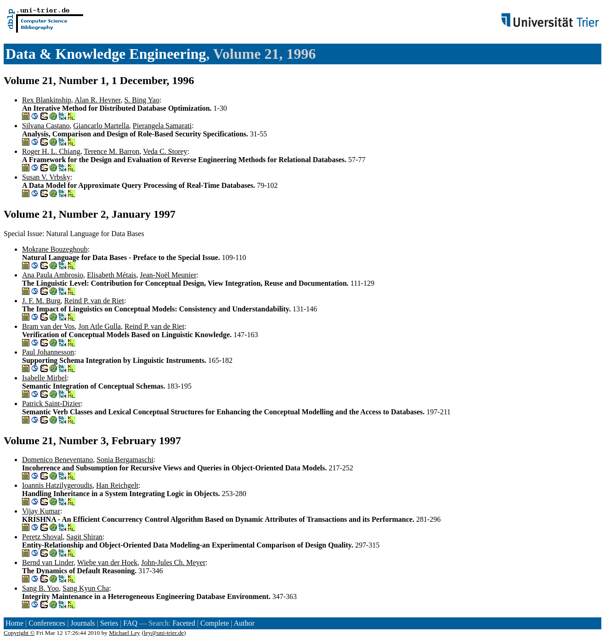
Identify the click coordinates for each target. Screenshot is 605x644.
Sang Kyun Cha (85, 588)
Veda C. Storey (165, 151)
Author (244, 623)
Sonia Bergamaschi (124, 459)
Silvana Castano (46, 126)
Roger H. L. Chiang (51, 151)
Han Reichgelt (117, 485)
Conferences (46, 623)
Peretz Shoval (42, 537)
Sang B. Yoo (40, 588)
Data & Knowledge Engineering (106, 53)
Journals (82, 623)
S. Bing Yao (141, 100)
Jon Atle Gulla (100, 326)
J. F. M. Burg (41, 301)
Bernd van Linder (48, 562)
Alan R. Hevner (97, 100)
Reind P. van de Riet (94, 301)
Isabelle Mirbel (44, 378)
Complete (214, 623)
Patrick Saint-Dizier (51, 403)
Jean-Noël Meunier (168, 275)
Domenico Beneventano (57, 459)
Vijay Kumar (41, 511)
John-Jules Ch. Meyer (173, 562)
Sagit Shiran (84, 537)
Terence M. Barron (111, 151)
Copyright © (19, 632)
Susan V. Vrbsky (46, 177)
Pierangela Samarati (162, 126)
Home (14, 623)
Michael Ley (124, 632)
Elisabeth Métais (111, 275)
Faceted (183, 623)
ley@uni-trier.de (164, 632)
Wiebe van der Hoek (107, 562)
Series (109, 623)
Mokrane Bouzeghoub (55, 249)
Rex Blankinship (46, 100)
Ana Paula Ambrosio (52, 275)
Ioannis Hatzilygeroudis (57, 485)
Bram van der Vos (48, 326)
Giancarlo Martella (101, 126)
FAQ (130, 623)
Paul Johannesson (48, 352)
